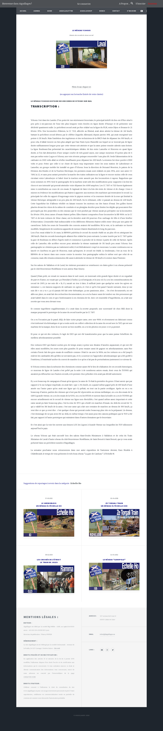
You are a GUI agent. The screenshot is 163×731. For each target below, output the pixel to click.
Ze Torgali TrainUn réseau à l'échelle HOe (114, 504)
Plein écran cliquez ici (81, 87)
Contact (116, 11)
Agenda (37, 11)
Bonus (102, 11)
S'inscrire (141, 3)
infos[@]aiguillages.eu (107, 634)
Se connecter (84, 4)
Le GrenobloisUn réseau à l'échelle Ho (49, 504)
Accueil (23, 11)
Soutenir (152, 3)
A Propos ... (125, 3)
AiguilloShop (86, 11)
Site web (57, 648)
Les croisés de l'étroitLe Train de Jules (49, 560)
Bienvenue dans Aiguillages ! (17, 3)
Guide (49, 11)
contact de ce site (30, 677)
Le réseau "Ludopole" (114, 559)
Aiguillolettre (66, 11)
